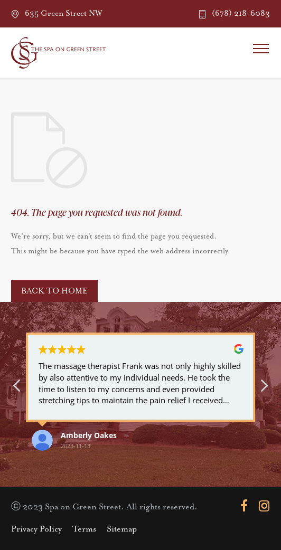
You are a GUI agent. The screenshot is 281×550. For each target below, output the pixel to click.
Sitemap (122, 529)
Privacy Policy (36, 529)
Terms (84, 529)
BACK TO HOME (54, 291)
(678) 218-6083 (241, 13)
